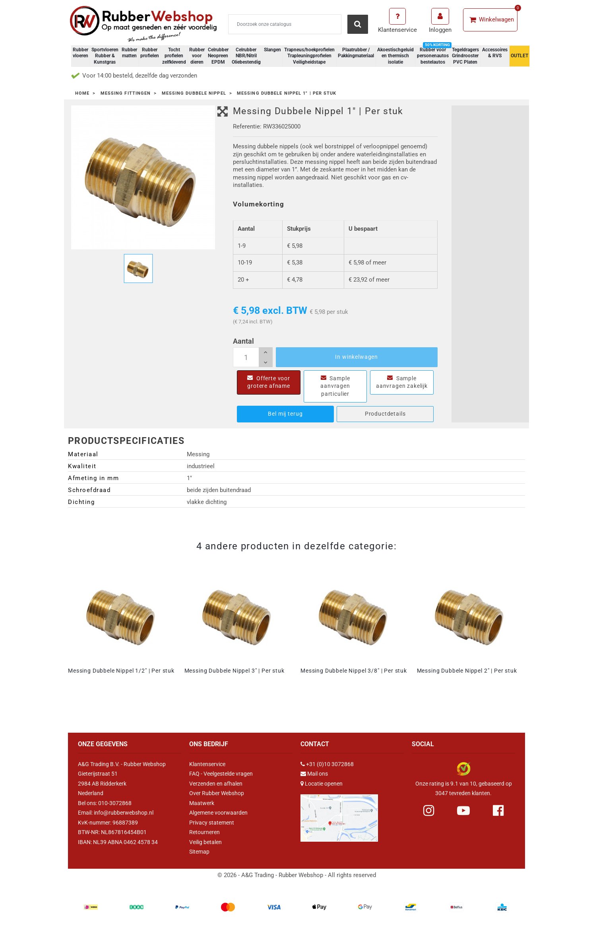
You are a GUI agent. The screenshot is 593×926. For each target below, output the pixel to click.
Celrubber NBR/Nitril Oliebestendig (246, 56)
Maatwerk (201, 803)
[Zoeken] (284, 24)
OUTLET (519, 55)
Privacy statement (211, 822)
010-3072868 (115, 803)
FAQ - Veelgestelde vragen (221, 773)
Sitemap (199, 851)
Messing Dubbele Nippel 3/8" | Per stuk (353, 670)
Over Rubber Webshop (216, 793)
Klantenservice (207, 764)
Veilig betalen (205, 842)
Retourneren (204, 832)
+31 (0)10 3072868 (330, 764)
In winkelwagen (356, 357)
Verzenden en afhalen (215, 783)
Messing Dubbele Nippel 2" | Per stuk (467, 670)
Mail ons (317, 773)
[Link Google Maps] (339, 814)
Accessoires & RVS (495, 53)
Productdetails (385, 413)
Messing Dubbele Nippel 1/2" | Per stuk (121, 670)
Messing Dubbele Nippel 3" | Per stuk (234, 670)
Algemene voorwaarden (218, 812)
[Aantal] (253, 357)
